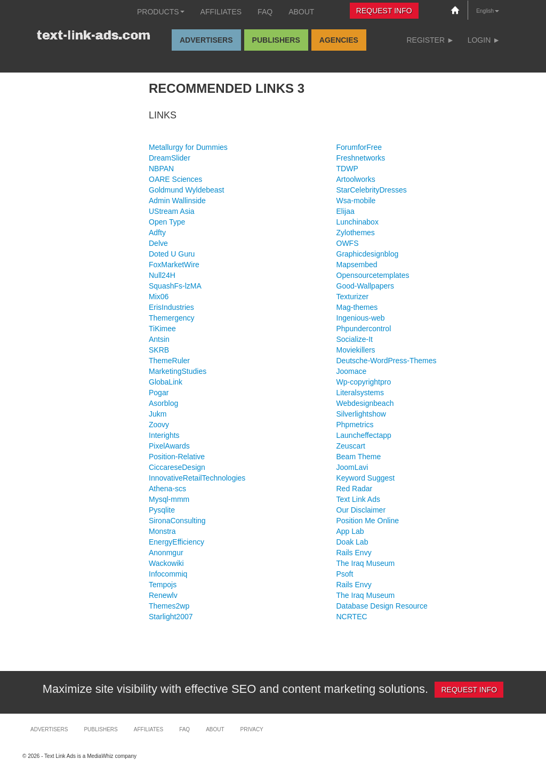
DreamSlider (169, 158)
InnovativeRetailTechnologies (197, 478)
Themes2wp (169, 606)
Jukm (157, 414)
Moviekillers (355, 350)
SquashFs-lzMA (175, 286)
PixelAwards (169, 446)
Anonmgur (166, 552)
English (487, 11)
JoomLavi (352, 467)
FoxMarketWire (174, 264)
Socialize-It (354, 339)
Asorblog (163, 403)
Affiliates (221, 11)
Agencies (338, 40)
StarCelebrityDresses (371, 190)
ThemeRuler (169, 360)
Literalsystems (360, 392)
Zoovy (159, 424)
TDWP (347, 168)
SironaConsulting (177, 520)
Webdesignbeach (365, 403)
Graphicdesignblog (367, 254)
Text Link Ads (358, 499)
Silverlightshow (361, 414)
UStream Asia (172, 211)
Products (160, 11)
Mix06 (158, 296)
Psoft (345, 574)
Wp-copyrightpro (363, 382)
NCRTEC (351, 616)
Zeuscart (350, 446)
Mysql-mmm (169, 499)
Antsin (159, 339)
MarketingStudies (177, 371)
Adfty (157, 232)
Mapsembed (357, 264)
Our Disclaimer (361, 510)
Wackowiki (166, 563)
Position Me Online (367, 520)
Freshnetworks (361, 158)
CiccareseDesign (177, 467)
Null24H (162, 275)
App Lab (350, 531)
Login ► (484, 40)
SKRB (159, 350)
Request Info (384, 10)
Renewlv (163, 595)
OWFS (347, 243)
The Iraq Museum (365, 563)
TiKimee (162, 328)
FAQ (265, 11)
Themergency (172, 318)
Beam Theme (358, 456)
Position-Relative (177, 456)
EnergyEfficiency (176, 542)
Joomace (351, 371)
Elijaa (345, 211)
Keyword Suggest (365, 478)
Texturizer (352, 296)
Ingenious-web (360, 318)
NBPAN (161, 168)
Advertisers (206, 40)
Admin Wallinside (177, 200)
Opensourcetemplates (373, 275)
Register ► (430, 40)
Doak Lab (352, 542)
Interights (164, 435)
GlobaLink (165, 382)
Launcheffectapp (363, 435)
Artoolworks (355, 179)
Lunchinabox (357, 222)
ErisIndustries (171, 307)
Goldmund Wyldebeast (186, 190)
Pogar (158, 392)
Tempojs (162, 584)
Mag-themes (357, 307)
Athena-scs (167, 488)
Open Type (167, 222)
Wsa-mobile (356, 200)
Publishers (276, 40)
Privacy (251, 729)
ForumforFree (359, 147)
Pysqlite (162, 510)
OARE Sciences (175, 179)
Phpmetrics (355, 424)
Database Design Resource (382, 606)
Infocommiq (168, 574)
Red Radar (354, 488)
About (301, 11)
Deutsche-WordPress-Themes (386, 360)
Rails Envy (354, 552)
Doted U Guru (172, 254)
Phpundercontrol (363, 328)
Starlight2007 (171, 616)
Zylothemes (355, 232)
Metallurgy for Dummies (188, 147)
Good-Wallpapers (365, 286)
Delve (158, 243)
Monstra (162, 531)
